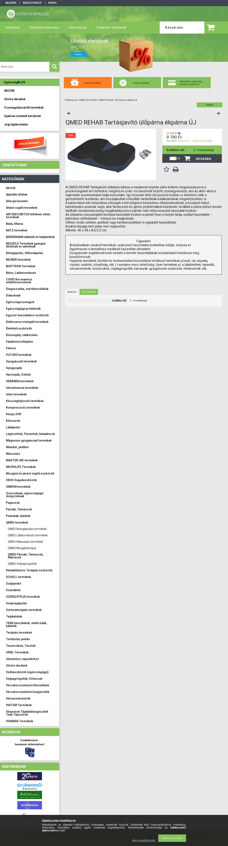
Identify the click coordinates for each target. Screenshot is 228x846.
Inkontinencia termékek (22, 387)
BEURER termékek (18, 259)
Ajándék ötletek (16, 194)
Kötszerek (13, 420)
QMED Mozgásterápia (22, 548)
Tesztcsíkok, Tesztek (21, 645)
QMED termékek (17, 522)
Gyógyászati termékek (21, 361)
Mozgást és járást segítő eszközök (30, 473)
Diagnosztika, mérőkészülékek (27, 289)
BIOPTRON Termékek (20, 266)
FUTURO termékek (18, 354)
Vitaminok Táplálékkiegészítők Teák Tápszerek (27, 713)
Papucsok (13, 502)
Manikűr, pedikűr (17, 447)
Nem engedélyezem (143, 840)
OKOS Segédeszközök (21, 480)
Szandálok (13, 590)
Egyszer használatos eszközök (27, 315)
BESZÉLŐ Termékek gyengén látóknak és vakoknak (26, 245)
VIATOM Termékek (19, 705)
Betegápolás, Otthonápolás (24, 253)
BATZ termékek (16, 230)
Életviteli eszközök (19, 328)
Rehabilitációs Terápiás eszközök (29, 570)
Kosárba (204, 159)
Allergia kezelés (17, 201)
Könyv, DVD (13, 414)
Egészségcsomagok (20, 302)
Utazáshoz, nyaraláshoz (22, 659)
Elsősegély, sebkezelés (22, 335)
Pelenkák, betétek (18, 516)
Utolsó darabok (16, 665)
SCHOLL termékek (18, 577)
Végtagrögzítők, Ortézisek (24, 678)
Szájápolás (13, 583)
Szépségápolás (16, 603)
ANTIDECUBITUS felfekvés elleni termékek (28, 216)
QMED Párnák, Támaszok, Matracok (26, 556)
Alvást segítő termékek (21, 207)
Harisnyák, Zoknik (18, 374)
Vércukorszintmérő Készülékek (27, 685)
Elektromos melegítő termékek (27, 321)
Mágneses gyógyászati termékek (29, 440)
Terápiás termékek (19, 632)
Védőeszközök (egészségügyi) (27, 672)
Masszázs (13, 453)
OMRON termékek (18, 486)
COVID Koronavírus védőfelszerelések (19, 281)
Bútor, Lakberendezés (21, 272)
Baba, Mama (14, 223)
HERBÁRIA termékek (20, 381)
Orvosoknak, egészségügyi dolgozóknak (24, 495)
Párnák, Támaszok (19, 509)
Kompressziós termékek (23, 407)
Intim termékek (16, 394)
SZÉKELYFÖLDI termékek (23, 596)
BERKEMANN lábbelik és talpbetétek (30, 237)
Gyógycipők (14, 368)
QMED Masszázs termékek (25, 541)
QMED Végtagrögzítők (22, 563)
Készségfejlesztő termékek (25, 401)
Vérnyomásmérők (18, 698)
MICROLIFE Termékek (21, 467)
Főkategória (71, 100)
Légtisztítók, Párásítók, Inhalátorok (30, 434)
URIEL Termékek (17, 652)
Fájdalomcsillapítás (19, 341)
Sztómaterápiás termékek (24, 610)
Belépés (11, 2)
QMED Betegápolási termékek (27, 529)
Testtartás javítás (18, 639)
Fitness (11, 348)
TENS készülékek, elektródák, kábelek (26, 624)
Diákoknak (13, 295)
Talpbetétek (14, 616)
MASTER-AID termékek (22, 460)
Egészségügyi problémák (23, 308)
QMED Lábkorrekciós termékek (28, 535)
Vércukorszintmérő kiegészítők (27, 692)
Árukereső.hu (29, 788)
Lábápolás (13, 427)
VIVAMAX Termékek (19, 721)
